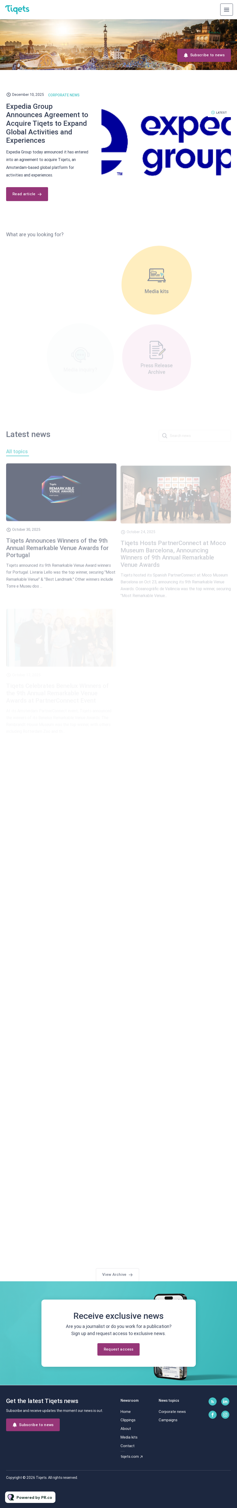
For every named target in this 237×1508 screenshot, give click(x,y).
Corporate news (64, 95)
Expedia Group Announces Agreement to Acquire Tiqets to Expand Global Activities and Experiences (47, 123)
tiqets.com (130, 1456)
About (126, 1428)
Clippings (128, 1420)
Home (126, 1411)
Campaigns (168, 1420)
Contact (128, 1446)
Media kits (129, 1437)
